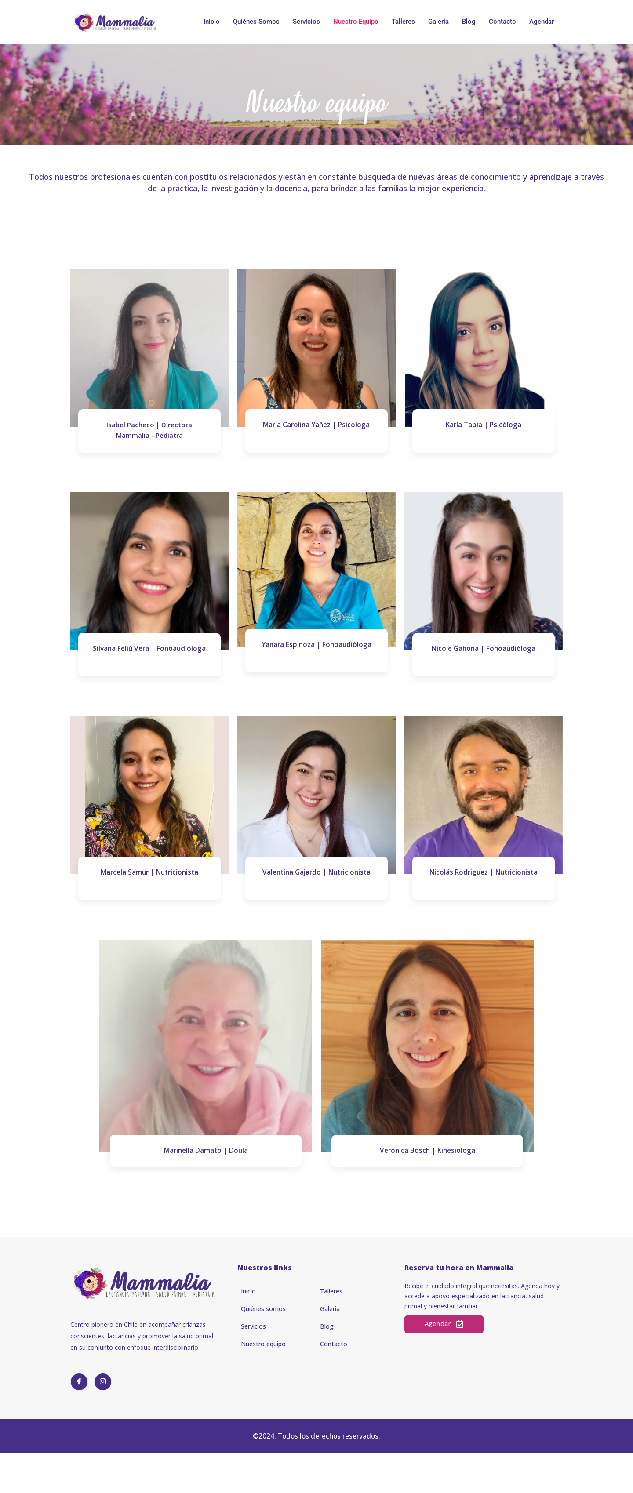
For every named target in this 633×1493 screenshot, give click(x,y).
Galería (438, 21)
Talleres (403, 21)
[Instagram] (103, 1412)
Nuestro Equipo (355, 21)
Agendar (541, 21)
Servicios (306, 21)
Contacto (502, 21)
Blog (469, 21)
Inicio (212, 21)
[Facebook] (79, 1412)
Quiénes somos (256, 21)
